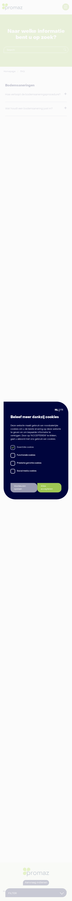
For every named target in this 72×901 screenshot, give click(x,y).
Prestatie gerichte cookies (29, 463)
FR (61, 410)
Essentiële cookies (25, 447)
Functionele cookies (26, 455)
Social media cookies (26, 471)
